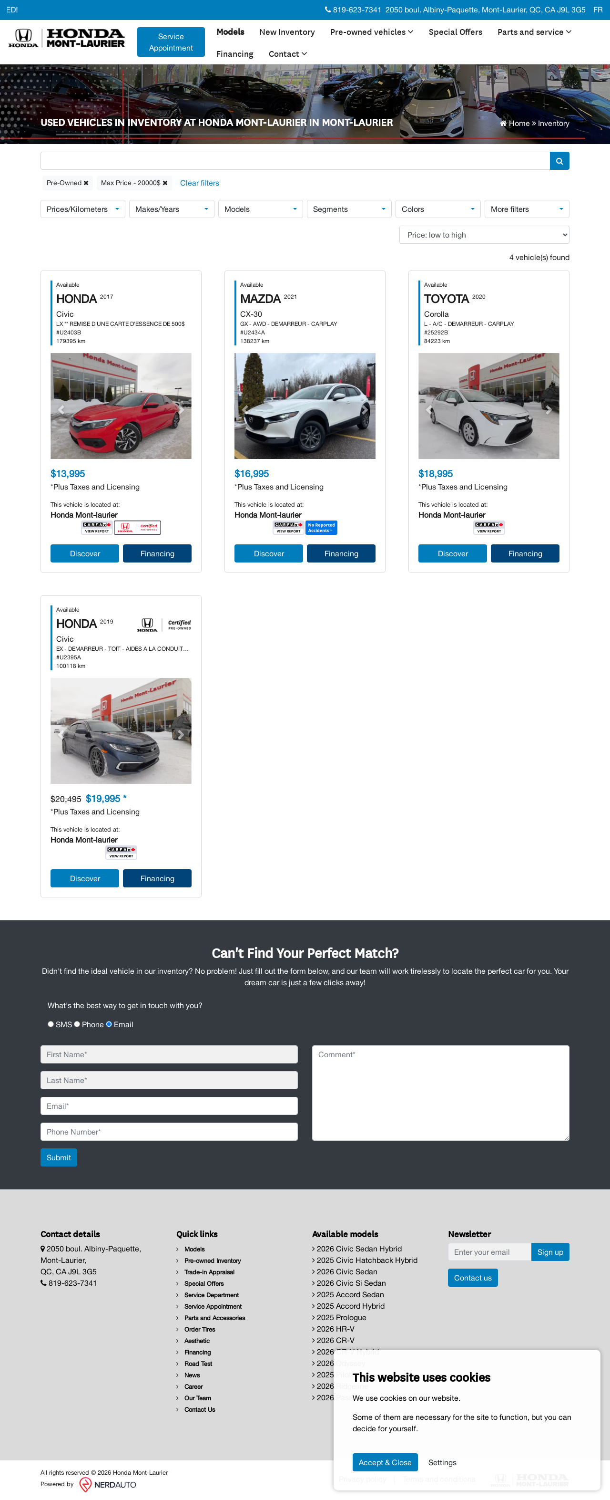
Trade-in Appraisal (205, 1272)
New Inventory (287, 31)
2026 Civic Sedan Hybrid (357, 1248)
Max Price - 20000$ (134, 183)
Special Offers (455, 31)
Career (189, 1386)
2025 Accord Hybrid (348, 1306)
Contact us (473, 1277)
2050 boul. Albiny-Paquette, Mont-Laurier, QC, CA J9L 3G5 (486, 9)
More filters (510, 209)
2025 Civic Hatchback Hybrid (364, 1260)
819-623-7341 (353, 9)
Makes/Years (157, 209)
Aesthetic (193, 1340)
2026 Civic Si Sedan (349, 1283)
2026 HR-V (333, 1328)
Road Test (194, 1363)
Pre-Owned (68, 183)
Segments (330, 209)
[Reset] (199, 183)
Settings (442, 1462)
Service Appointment (209, 1306)
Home (515, 123)
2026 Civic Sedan (344, 1271)
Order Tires (195, 1329)
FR (598, 9)
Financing (235, 53)
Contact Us (195, 1409)
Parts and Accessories (210, 1318)
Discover (85, 553)
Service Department (207, 1295)
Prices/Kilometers (77, 209)
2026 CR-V (333, 1340)
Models (230, 31)
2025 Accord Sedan (348, 1294)
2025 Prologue (339, 1317)
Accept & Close (385, 1462)
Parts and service (535, 31)
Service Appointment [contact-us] (171, 42)
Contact (288, 53)
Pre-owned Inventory (208, 1260)
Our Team (193, 1398)
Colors (413, 209)
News (188, 1375)
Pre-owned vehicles (372, 31)
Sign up (550, 1252)
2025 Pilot (331, 1374)
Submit (59, 1157)
